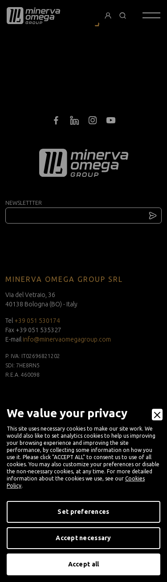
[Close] (157, 414)
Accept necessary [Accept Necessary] (83, 537)
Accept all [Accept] (83, 564)
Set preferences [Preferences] (83, 511)
